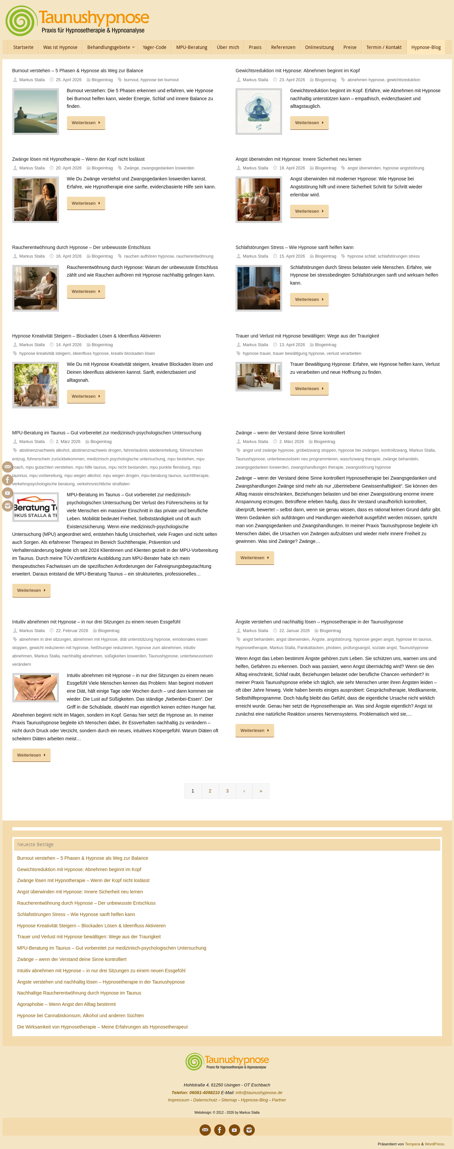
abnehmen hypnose (365, 80)
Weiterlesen (87, 122)
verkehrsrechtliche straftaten (103, 484)
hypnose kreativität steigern (44, 353)
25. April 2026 (69, 80)
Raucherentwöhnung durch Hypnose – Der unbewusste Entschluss (81, 247)
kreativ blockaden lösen (133, 353)
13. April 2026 (292, 345)
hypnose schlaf (361, 256)
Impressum (178, 1099)
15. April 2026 (292, 256)
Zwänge (131, 168)
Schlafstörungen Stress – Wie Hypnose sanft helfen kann (294, 247)
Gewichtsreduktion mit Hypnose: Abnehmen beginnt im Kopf (297, 70)
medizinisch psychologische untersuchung (126, 459)
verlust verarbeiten (344, 353)
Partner (279, 1099)
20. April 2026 (69, 168)
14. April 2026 (69, 345)
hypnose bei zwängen (358, 450)
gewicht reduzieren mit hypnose (58, 647)
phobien (333, 647)
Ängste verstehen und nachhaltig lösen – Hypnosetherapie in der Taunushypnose (319, 621)
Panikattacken (310, 647)
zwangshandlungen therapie (317, 467)
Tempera (412, 1144)
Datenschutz (205, 1099)
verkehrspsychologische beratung (43, 484)
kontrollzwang (394, 450)
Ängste (317, 639)
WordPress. (435, 1144)
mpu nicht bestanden (128, 467)
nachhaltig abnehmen (82, 656)
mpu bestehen (181, 459)
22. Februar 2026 (72, 630)
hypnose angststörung (403, 168)
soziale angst (384, 647)
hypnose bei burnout (160, 80)
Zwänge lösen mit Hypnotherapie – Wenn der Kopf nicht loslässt (78, 159)
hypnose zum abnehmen (158, 647)
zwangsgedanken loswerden (167, 168)
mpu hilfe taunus (90, 467)
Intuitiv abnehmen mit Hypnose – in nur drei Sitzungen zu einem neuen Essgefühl (96, 621)
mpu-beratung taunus (161, 475)
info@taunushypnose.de (259, 1092)
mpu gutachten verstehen (49, 467)
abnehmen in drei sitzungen (45, 639)
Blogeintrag (102, 80)
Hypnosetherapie (251, 647)
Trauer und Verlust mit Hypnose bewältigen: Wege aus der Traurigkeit (307, 336)
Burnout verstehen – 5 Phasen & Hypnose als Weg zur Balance (78, 70)
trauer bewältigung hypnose (298, 353)
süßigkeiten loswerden (125, 656)
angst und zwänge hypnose (268, 450)
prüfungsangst (356, 647)
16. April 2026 (69, 256)
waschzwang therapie (360, 459)
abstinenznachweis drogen (96, 450)
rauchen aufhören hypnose (149, 256)
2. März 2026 (68, 441)
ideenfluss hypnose (91, 353)
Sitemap (229, 1099)
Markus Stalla (32, 80)
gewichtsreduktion (403, 80)
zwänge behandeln (400, 459)
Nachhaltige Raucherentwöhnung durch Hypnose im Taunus (79, 993)
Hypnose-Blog (254, 1099)
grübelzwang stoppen (316, 450)
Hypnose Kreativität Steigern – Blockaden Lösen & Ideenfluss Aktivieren (86, 336)
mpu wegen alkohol (82, 475)
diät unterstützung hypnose (145, 639)
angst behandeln (258, 639)
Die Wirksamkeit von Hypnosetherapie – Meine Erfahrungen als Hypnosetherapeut (102, 1027)
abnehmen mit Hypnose (95, 639)
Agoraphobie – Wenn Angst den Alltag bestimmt (66, 1004)
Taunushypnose (250, 459)
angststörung (339, 639)
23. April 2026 (292, 80)
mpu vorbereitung (45, 475)
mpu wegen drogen (121, 475)
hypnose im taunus (413, 639)
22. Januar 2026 (294, 630)
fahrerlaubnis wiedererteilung (151, 450)
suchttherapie (196, 475)
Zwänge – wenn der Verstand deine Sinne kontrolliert (290, 432)
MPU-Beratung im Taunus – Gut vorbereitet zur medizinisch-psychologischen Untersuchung (107, 432)
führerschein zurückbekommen (55, 459)
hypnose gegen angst (374, 639)
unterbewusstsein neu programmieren (302, 459)
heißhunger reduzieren (112, 647)
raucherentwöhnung (194, 256)
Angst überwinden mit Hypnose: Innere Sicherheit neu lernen (298, 159)
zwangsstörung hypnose (368, 467)
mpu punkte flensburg (170, 467)
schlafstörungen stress (399, 256)
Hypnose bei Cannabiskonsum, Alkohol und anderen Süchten (80, 1015)
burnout (131, 80)
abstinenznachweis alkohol (44, 450)
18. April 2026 (292, 168)
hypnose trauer (256, 353)
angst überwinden (363, 168)
